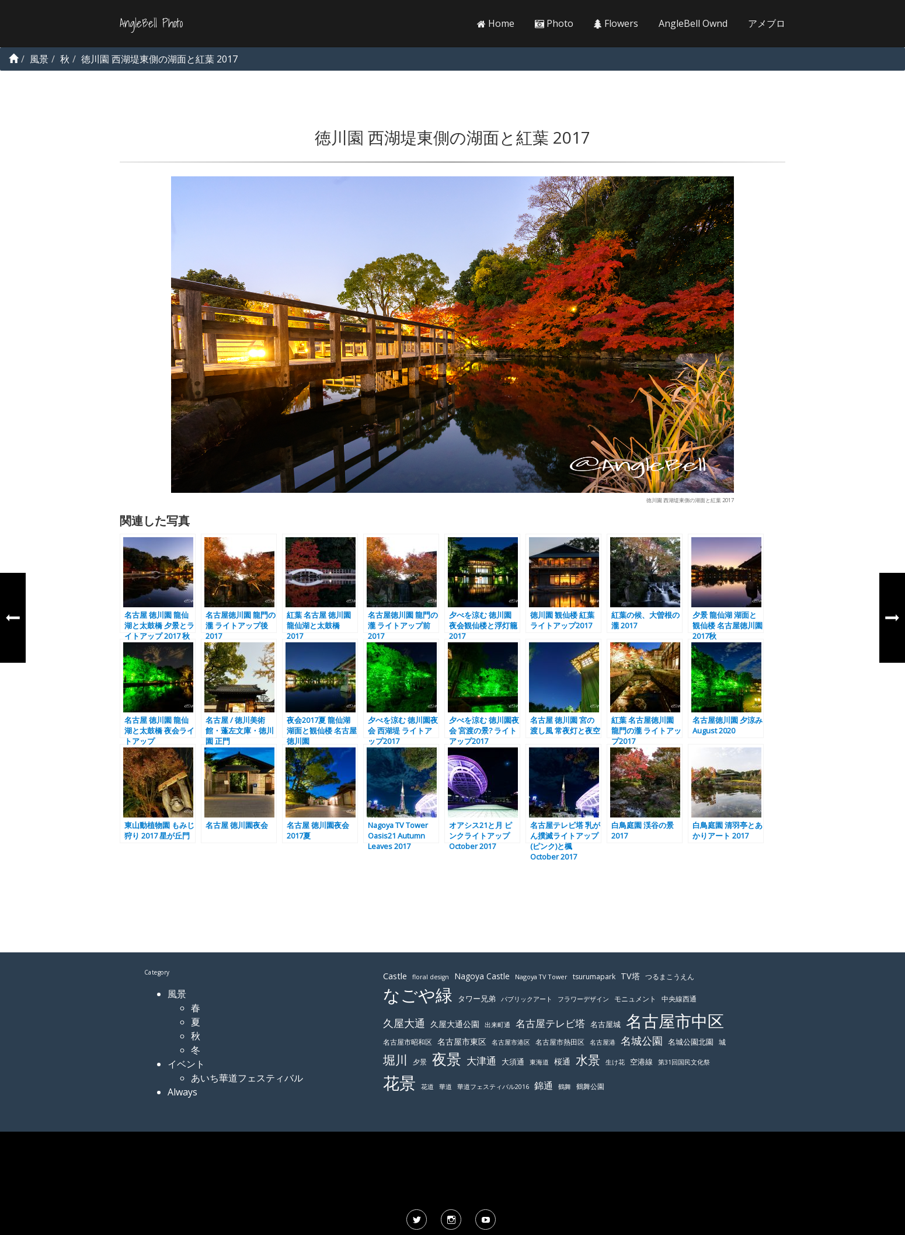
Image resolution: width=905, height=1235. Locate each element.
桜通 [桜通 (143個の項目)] (562, 1061)
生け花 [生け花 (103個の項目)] (615, 1062)
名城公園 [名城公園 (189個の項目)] (642, 1041)
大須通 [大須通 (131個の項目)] (513, 1061)
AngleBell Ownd (693, 23)
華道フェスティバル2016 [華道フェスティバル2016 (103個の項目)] (493, 1087)
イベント (186, 1063)
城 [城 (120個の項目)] (722, 1042)
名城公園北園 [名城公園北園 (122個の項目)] (690, 1042)
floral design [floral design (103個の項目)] (430, 977)
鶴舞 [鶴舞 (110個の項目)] (564, 1086)
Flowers (616, 23)
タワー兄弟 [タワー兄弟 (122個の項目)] (477, 999)
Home (495, 23)
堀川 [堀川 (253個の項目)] (395, 1060)
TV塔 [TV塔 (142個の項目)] (630, 976)
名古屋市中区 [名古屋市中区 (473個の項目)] (675, 1021)
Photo (554, 23)
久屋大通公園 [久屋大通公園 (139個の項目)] (454, 1023)
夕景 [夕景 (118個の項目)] (420, 1062)
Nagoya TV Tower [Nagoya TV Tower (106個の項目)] (541, 976)
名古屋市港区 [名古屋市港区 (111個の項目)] (511, 1042)
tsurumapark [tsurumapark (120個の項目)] (594, 977)
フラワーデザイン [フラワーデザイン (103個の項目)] (583, 999)
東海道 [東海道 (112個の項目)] (539, 1061)
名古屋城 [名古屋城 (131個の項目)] (605, 1024)
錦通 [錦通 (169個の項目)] (543, 1085)
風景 (177, 993)
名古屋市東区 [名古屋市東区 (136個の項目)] (461, 1041)
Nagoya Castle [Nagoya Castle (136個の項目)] (482, 976)
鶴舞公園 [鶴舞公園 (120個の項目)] (590, 1086)
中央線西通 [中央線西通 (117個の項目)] (679, 999)
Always (182, 1092)
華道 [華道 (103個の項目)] (445, 1087)
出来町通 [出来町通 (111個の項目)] (497, 1024)
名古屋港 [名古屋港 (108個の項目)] (602, 1042)
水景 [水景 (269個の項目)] (588, 1059)
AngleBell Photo (151, 23)
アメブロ (766, 23)
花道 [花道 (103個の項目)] (427, 1087)
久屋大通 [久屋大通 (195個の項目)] (404, 1023)
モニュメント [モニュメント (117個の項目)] (635, 999)
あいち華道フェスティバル (247, 1078)
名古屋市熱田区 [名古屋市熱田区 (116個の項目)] (559, 1042)
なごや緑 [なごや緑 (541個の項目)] (417, 995)
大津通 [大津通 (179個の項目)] (481, 1060)
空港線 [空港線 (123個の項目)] (641, 1062)
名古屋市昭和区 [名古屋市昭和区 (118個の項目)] (407, 1042)
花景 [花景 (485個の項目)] (399, 1083)
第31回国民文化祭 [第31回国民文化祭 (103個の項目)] (684, 1062)
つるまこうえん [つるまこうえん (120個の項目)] (669, 977)
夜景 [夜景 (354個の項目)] (446, 1059)
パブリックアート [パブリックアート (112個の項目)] (526, 998)
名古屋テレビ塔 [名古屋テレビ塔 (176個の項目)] (550, 1023)
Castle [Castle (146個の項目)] (395, 976)
